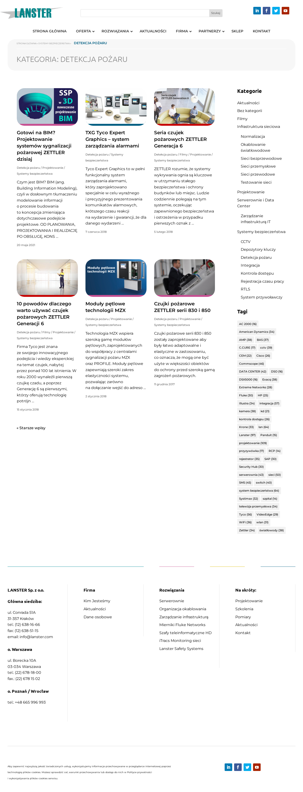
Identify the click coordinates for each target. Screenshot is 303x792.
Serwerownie (171, 601)
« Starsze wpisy (31, 428)
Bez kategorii (249, 110)
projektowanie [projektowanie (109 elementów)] (253, 443)
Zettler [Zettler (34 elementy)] (247, 530)
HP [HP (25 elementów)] (263, 395)
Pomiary (243, 617)
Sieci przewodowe (258, 174)
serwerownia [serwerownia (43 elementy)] (251, 474)
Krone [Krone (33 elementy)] (246, 427)
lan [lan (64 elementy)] (263, 427)
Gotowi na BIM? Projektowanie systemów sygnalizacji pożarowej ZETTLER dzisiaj (44, 146)
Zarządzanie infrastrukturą (183, 617)
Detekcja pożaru (28, 167)
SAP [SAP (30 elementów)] (270, 459)
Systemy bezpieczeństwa (54, 43)
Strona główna (26, 43)
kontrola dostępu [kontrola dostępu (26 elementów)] (254, 419)
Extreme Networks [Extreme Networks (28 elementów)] (255, 387)
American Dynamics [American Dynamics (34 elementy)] (256, 331)
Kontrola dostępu (257, 273)
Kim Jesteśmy (97, 601)
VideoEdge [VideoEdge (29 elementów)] (267, 514)
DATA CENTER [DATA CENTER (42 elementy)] (252, 371)
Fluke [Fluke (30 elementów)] (246, 395)
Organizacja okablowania (182, 609)
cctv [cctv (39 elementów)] (266, 347)
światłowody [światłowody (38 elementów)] (271, 530)
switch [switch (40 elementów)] (264, 482)
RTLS (245, 289)
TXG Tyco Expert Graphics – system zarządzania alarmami (112, 139)
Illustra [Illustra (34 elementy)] (247, 403)
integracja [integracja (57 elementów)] (269, 403)
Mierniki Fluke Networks (182, 625)
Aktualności (248, 103)
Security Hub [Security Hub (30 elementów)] (251, 466)
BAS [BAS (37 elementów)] (263, 340)
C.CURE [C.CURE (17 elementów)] (247, 347)
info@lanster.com (36, 637)
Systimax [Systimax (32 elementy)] (248, 498)
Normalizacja (253, 136)
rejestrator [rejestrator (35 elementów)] (249, 459)
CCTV (245, 241)
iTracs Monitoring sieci (180, 640)
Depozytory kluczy (258, 249)
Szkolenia (244, 609)
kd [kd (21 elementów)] (265, 411)
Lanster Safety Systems (181, 648)
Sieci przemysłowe (258, 166)
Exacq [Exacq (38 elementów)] (269, 379)
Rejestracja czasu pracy (262, 281)
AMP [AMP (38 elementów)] (245, 340)
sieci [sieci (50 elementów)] (274, 474)
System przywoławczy (261, 297)
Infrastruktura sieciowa (258, 126)
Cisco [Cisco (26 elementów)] (263, 355)
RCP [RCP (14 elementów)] (275, 451)
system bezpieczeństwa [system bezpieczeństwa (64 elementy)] (259, 490)
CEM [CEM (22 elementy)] (245, 355)
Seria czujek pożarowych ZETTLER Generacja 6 (180, 139)
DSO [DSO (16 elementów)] (277, 371)
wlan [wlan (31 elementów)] (262, 522)
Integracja (250, 265)
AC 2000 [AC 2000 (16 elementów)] (248, 324)
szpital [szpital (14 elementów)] (270, 498)
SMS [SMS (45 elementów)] (245, 482)
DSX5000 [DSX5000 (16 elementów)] (248, 379)
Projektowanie (52, 167)
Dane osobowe (98, 617)
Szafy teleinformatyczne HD (185, 633)
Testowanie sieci (256, 182)
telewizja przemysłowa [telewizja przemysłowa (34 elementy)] (258, 506)
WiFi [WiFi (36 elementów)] (245, 522)
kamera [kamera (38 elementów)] (247, 411)
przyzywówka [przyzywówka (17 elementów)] (251, 451)
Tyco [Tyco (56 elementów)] (245, 514)
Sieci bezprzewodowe (261, 158)
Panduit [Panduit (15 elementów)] (268, 435)
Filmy (184, 154)
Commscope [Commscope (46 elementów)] (251, 363)
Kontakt (243, 633)
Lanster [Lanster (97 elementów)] (247, 435)
